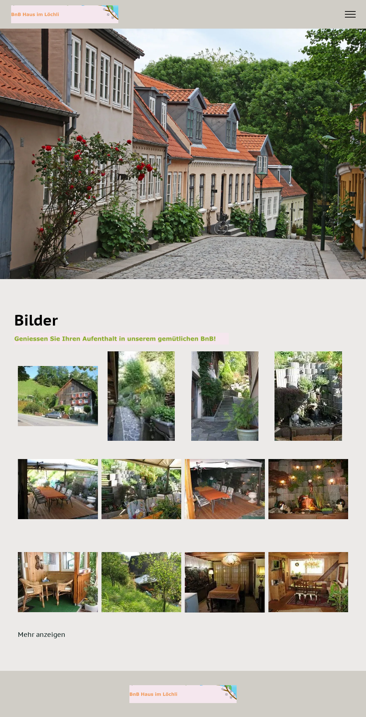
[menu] (350, 14)
